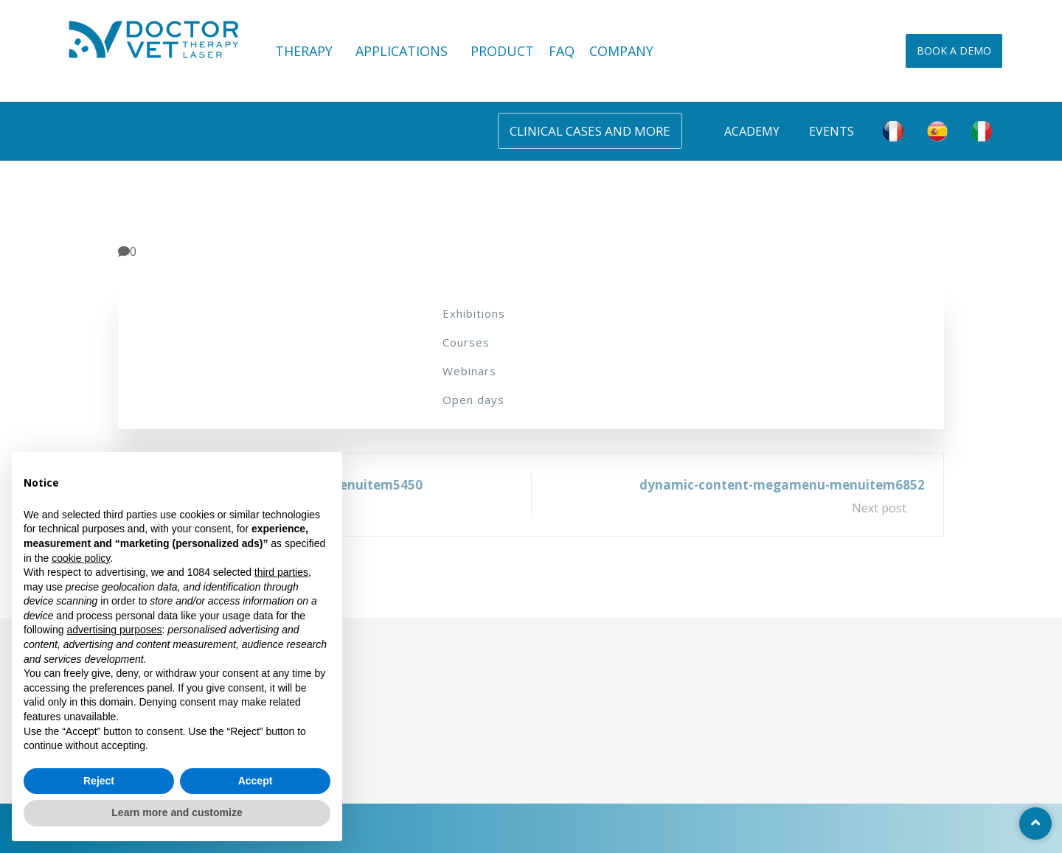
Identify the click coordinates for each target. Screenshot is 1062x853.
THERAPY (308, 51)
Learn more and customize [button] (176, 812)
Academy (752, 131)
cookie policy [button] (81, 558)
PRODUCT (502, 51)
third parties (281, 572)
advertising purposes (114, 630)
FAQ (562, 51)
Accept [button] (255, 781)
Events (831, 131)
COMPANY (621, 51)
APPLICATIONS (405, 51)
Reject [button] (98, 781)
